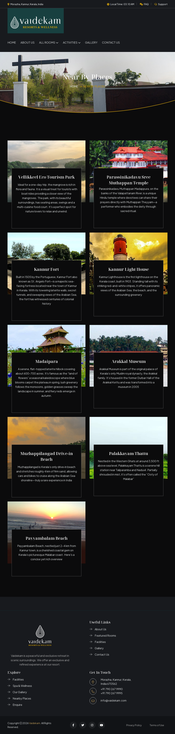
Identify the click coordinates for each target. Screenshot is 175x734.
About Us (28, 42)
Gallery (91, 42)
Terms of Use (157, 725)
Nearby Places (22, 698)
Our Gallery (20, 692)
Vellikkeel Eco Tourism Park (46, 177)
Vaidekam (34, 723)
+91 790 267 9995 (112, 693)
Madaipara (46, 361)
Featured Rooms (105, 635)
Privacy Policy (134, 725)
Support (162, 4)
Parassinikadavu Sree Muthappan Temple (129, 180)
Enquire (17, 704)
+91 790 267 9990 (112, 689)
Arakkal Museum (128, 361)
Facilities (100, 642)
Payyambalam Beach (47, 538)
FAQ (146, 4)
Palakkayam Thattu (128, 453)
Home (12, 42)
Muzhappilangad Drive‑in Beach (46, 456)
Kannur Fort (46, 269)
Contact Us (111, 42)
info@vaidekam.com (113, 700)
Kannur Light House (128, 269)
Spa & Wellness (22, 686)
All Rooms (47, 42)
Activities (70, 42)
